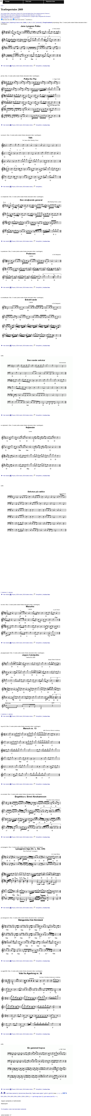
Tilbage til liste (5, 22)
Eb (34, 22)
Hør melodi (5, 66)
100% (19, 1096)
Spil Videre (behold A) (12, 1093)
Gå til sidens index (27, 66)
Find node (28, 1)
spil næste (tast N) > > (50, 1096)
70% (9, 1096)
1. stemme (10, 592)
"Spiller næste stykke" (37, 1093)
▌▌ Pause (12, 66)
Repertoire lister (50, 1)
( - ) (61, 1093)
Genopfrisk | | (38, 66)
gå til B (51, 1093)
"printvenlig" (39, 22)
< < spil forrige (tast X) (36, 1096)
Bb (29, 22)
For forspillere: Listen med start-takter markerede (14, 1109)
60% (5, 1096)
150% (23, 1096)
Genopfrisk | (38, 186)
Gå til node (19, 66)
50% (2, 1096)
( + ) (58, 1093)
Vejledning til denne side (16, 22)
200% (27, 1096)
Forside (7, 1)
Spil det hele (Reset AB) (25, 1093)
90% (15, 1096)
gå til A (46, 1093)
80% (12, 1096)
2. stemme (3, 592)
